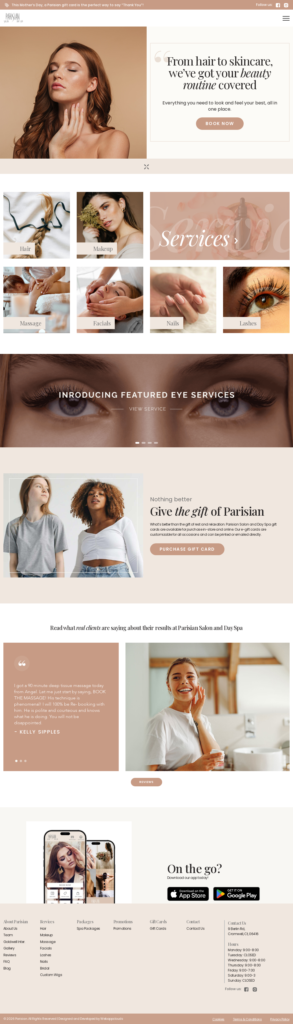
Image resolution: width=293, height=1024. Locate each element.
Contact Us (195, 928)
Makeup (103, 248)
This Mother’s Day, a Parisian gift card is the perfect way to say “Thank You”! (74, 5)
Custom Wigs (51, 974)
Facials (102, 323)
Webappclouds (111, 1018)
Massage (30, 323)
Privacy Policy (280, 1019)
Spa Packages (88, 928)
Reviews (146, 782)
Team (8, 935)
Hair (25, 248)
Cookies (218, 1019)
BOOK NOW (220, 123)
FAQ (6, 961)
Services (198, 237)
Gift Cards (158, 928)
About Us (10, 928)
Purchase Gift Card (187, 549)
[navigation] (286, 18)
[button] (137, 443)
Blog (7, 968)
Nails (173, 323)
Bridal (44, 968)
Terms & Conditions (247, 1019)
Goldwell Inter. (14, 941)
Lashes (248, 323)
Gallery (8, 948)
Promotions (122, 928)
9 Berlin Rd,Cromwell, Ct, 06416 (243, 931)
